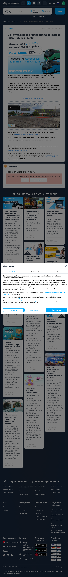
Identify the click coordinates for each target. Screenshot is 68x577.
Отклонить (13, 310)
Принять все (56, 310)
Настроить (34, 310)
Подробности (35, 271)
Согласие (12, 271)
